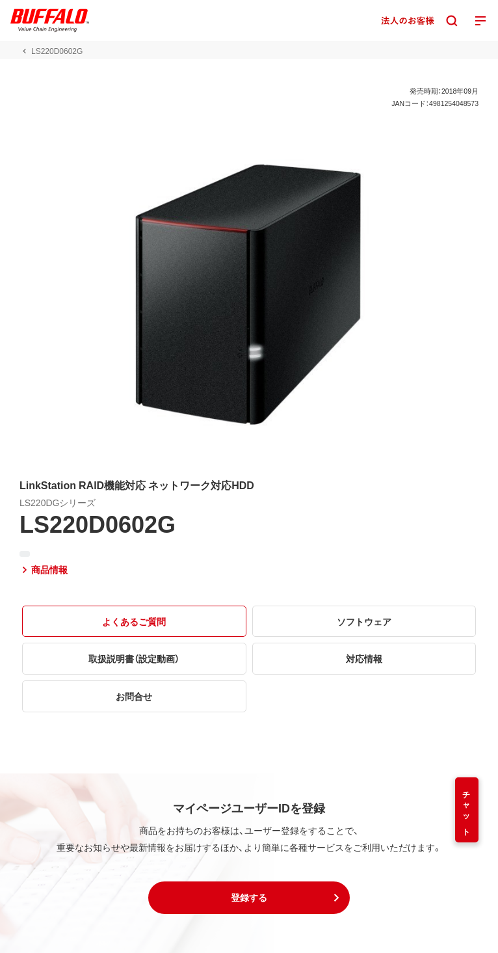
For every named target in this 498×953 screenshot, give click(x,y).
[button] (249, 897)
